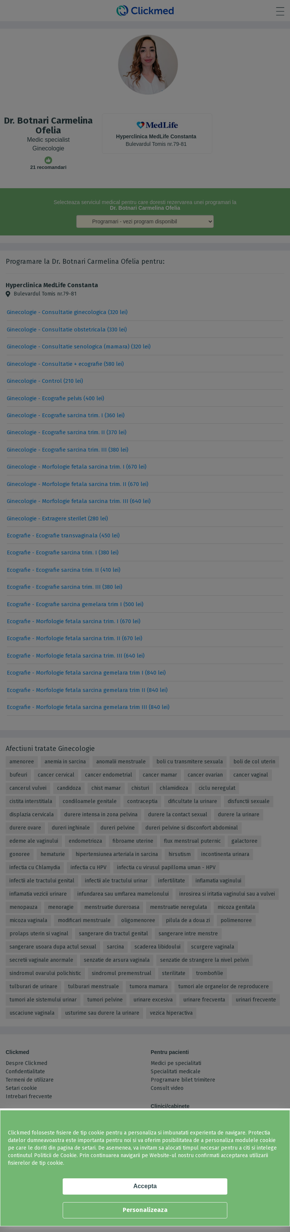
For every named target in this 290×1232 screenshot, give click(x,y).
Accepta (145, 1186)
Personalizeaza (145, 1209)
